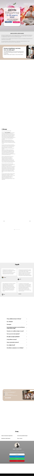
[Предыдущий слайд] (4, 221)
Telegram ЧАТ (17, 456)
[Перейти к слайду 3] (15, 229)
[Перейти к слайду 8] (18, 229)
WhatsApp (17, 458)
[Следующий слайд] (30, 221)
